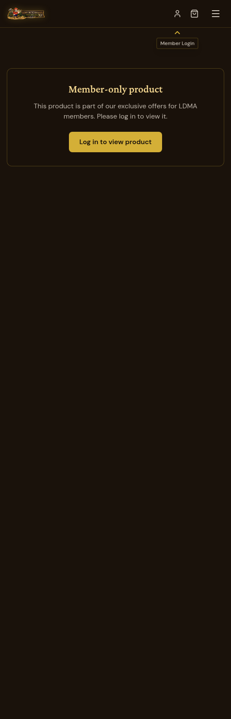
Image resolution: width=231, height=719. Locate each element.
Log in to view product (115, 141)
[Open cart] (194, 13)
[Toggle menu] (215, 13)
